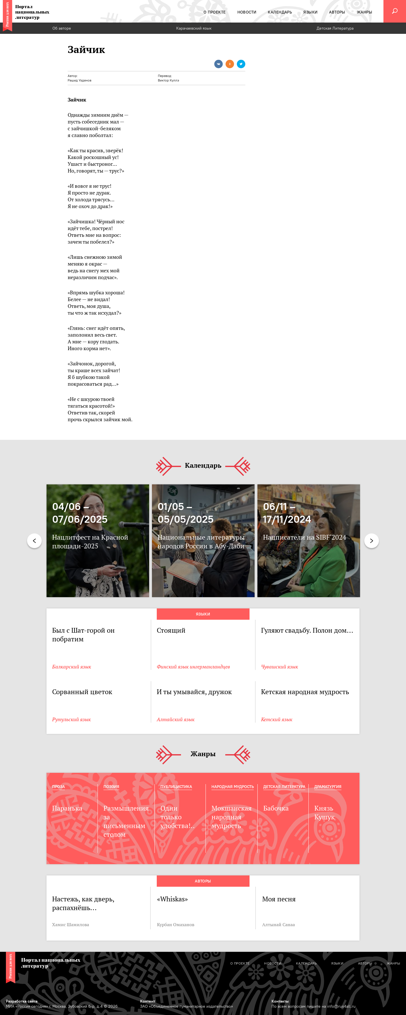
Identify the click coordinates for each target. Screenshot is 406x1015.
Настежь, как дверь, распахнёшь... (83, 903)
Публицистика (176, 786)
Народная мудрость (232, 786)
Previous (34, 540)
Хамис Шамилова (70, 924)
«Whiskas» (172, 899)
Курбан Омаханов (175, 924)
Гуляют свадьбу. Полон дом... (307, 630)
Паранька (67, 808)
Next (371, 540)
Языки (203, 614)
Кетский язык (276, 719)
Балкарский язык (71, 666)
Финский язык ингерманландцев (193, 666)
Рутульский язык (71, 719)
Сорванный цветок (82, 691)
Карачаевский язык (193, 28)
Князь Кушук (324, 812)
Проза (58, 786)
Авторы (203, 881)
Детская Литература (335, 28)
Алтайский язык (176, 719)
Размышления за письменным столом (126, 821)
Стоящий (171, 630)
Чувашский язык (279, 666)
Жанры (203, 754)
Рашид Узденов (79, 80)
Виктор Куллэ (168, 80)
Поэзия (111, 786)
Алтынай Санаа (278, 924)
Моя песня (279, 899)
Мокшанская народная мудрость (231, 817)
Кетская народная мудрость (305, 691)
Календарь (203, 466)
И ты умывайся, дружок (194, 691)
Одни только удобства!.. (177, 817)
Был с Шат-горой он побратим (83, 634)
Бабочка (276, 808)
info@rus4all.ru (341, 1006)
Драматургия (327, 786)
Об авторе (61, 28)
